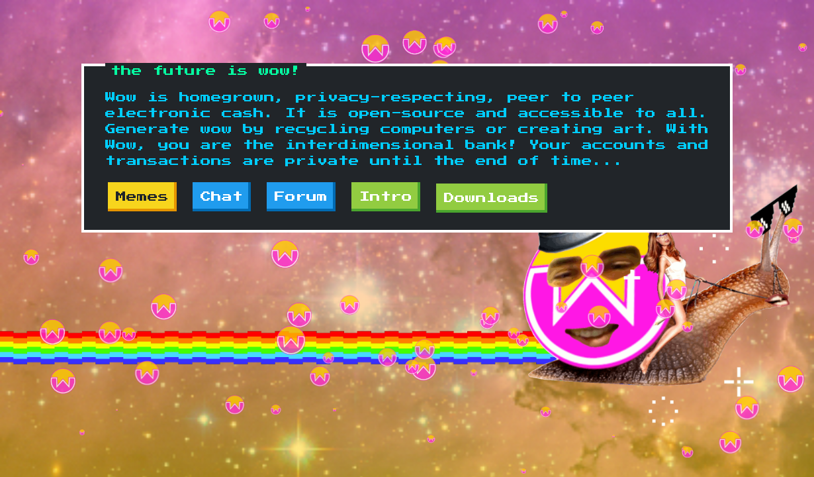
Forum (301, 196)
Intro (385, 196)
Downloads (491, 198)
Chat (222, 196)
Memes (142, 196)
